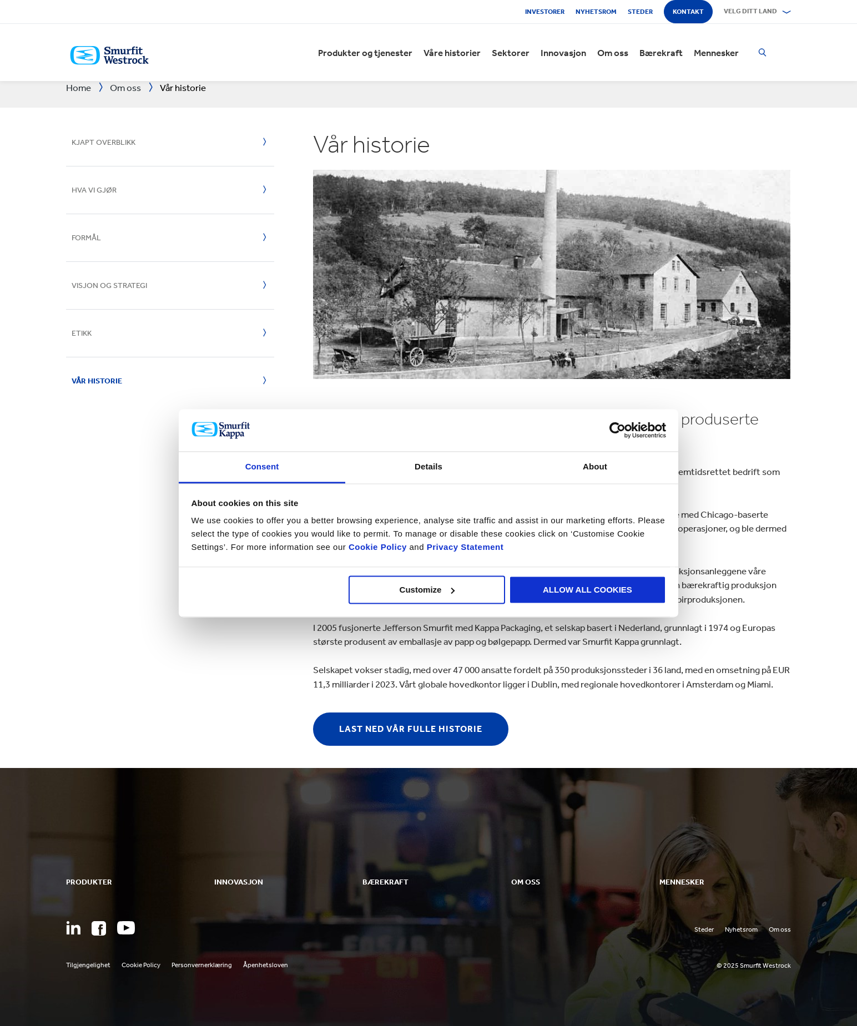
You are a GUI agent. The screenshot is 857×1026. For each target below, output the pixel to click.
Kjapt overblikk (103, 142)
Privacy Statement (463, 547)
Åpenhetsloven (265, 965)
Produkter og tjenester (365, 52)
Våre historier (452, 52)
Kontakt (688, 12)
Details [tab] (428, 467)
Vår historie (97, 381)
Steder (640, 12)
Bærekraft (661, 52)
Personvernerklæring (202, 965)
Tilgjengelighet (88, 965)
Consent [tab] (262, 467)
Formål (86, 237)
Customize (427, 589)
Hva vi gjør (94, 190)
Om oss (612, 52)
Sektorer (511, 52)
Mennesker (716, 52)
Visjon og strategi (109, 285)
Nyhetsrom (596, 12)
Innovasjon (563, 52)
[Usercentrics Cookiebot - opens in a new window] (617, 430)
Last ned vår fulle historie (410, 729)
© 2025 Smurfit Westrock (754, 965)
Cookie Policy (378, 547)
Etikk (82, 333)
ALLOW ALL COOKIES (587, 589)
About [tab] (595, 467)
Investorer (544, 12)
